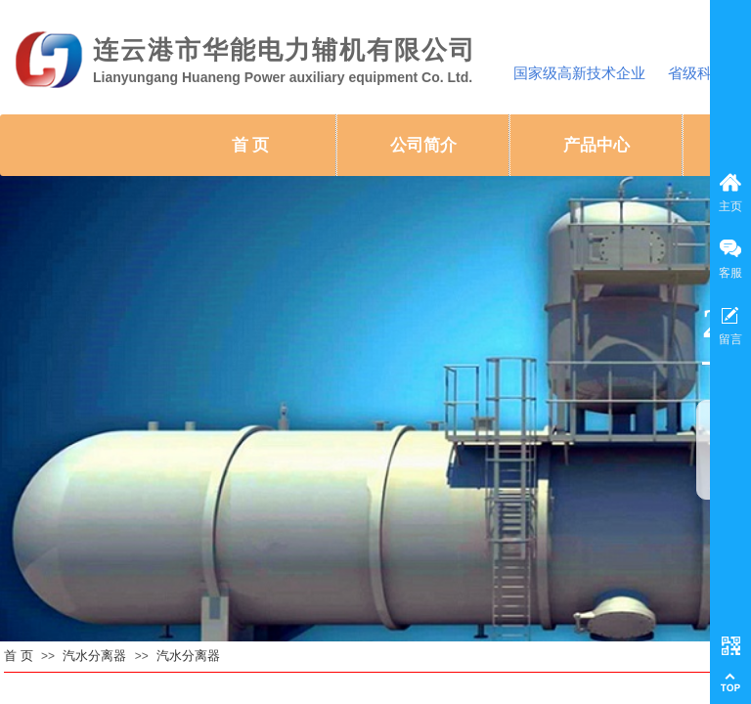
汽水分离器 (94, 655)
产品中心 (596, 145)
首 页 (250, 145)
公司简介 (423, 145)
